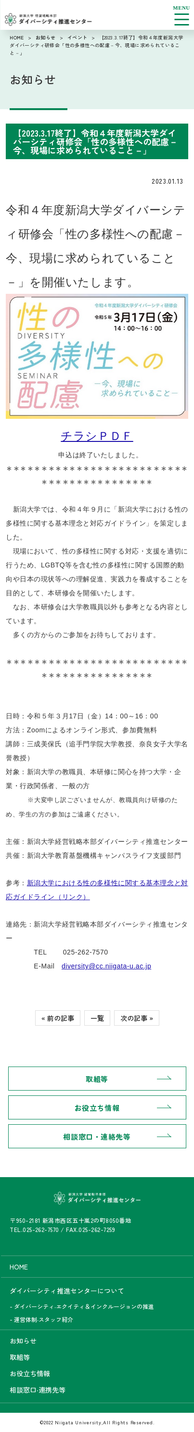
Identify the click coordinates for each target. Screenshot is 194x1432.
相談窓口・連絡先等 (96, 1136)
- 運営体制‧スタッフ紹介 (41, 1319)
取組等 (97, 1079)
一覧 (97, 1018)
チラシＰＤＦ (97, 435)
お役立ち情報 (97, 1108)
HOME (17, 37)
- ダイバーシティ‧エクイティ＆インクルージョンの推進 (82, 1306)
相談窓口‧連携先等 (37, 1389)
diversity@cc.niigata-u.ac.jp (106, 966)
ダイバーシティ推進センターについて (67, 1290)
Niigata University (78, 1422)
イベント (77, 37)
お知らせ (46, 37)
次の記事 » (136, 1018)
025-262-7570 (41, 1229)
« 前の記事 (57, 1018)
